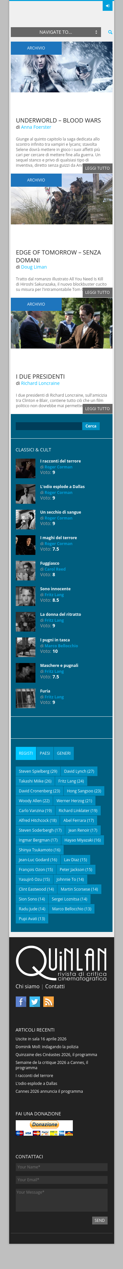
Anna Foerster (36, 127)
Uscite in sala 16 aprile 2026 (41, 1039)
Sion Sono (28, 899)
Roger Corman (58, 467)
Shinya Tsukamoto (36, 850)
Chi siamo (28, 986)
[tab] (26, 753)
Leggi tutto (97, 168)
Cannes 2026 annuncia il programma (49, 1091)
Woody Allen (30, 801)
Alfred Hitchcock (34, 820)
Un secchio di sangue (60, 512)
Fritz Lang (54, 594)
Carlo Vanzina (31, 810)
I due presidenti (40, 376)
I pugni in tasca (55, 640)
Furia (45, 691)
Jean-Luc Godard (34, 859)
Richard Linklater (74, 810)
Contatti (55, 986)
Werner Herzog (70, 801)
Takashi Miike (31, 781)
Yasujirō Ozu (30, 879)
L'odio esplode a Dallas (62, 486)
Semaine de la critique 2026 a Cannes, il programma (52, 1065)
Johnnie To (66, 879)
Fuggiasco (50, 563)
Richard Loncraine (40, 383)
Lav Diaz (71, 859)
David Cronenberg (35, 791)
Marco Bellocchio (61, 646)
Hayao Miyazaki (79, 840)
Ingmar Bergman (34, 840)
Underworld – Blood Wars (58, 120)
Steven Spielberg (34, 771)
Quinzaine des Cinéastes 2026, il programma (56, 1054)
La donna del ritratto (60, 614)
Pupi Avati (28, 918)
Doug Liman (34, 267)
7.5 (55, 549)
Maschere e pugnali (59, 665)
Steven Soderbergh (36, 830)
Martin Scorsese (75, 889)
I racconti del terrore (60, 461)
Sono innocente (55, 589)
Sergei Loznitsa (65, 899)
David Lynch (75, 771)
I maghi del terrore (58, 537)
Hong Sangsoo (80, 791)
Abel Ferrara (74, 820)
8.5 (55, 600)
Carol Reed (55, 569)
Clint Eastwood (32, 889)
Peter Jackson (72, 869)
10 (55, 651)
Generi (64, 753)
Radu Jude (28, 909)
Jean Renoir (79, 830)
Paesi (45, 753)
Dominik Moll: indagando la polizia (47, 1047)
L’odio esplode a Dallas (36, 1083)
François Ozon (32, 869)
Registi (26, 753)
